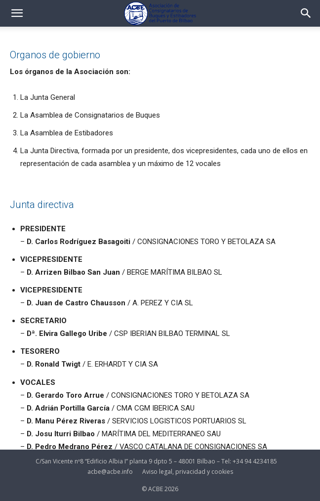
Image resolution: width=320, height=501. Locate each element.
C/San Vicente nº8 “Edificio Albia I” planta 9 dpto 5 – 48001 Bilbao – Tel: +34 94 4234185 (156, 461)
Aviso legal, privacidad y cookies (187, 471)
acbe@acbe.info (110, 471)
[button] (17, 13)
